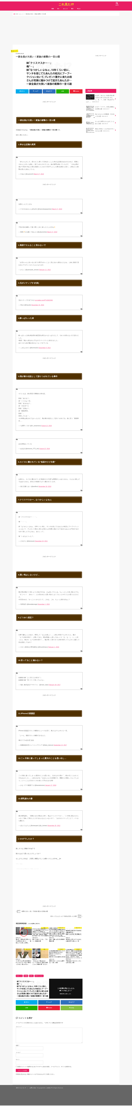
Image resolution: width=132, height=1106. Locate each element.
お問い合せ (31, 1088)
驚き (72, 8)
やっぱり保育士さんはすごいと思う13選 (100, 122)
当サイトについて (20, 1088)
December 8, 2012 (45, 348)
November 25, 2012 (54, 825)
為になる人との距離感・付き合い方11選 (100, 115)
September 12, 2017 (60, 745)
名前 (17, 1046)
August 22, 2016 (44, 448)
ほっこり (65, 8)
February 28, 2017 (54, 685)
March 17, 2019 (39, 174)
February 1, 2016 (53, 647)
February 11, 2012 (45, 269)
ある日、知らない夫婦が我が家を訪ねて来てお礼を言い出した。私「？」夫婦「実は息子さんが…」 (100, 98)
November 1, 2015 (44, 604)
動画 (53, 8)
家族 (26, 975)
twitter (21, 863)
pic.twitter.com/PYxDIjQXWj (44, 300)
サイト (18, 1060)
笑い (58, 8)
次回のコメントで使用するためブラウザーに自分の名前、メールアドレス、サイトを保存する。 (45, 1067)
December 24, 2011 (41, 541)
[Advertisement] (66, 30)
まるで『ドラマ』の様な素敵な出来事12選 (100, 107)
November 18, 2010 (45, 486)
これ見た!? (66, 4)
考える (78, 8)
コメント (19, 1027)
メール (18, 1053)
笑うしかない (39, 975)
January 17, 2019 (50, 785)
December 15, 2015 (37, 305)
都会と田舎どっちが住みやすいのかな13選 (100, 129)
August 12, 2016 (46, 425)
